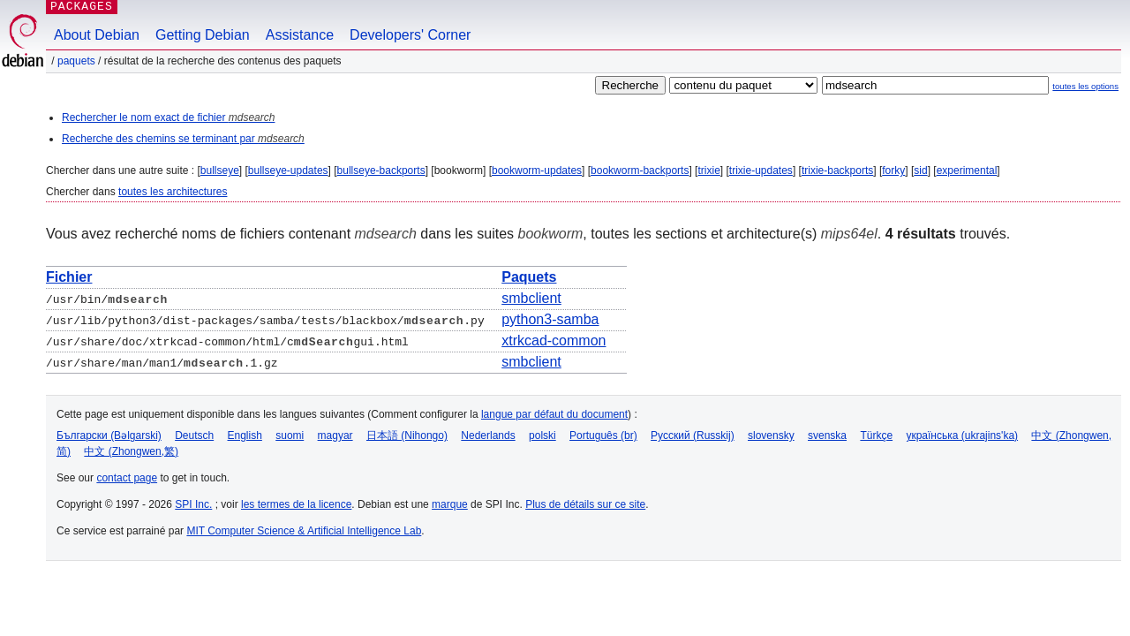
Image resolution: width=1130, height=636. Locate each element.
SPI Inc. (193, 504)
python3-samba (550, 319)
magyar (335, 435)
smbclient (531, 298)
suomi (289, 435)
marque (450, 504)
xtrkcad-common (553, 340)
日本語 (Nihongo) (407, 435)
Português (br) (603, 435)
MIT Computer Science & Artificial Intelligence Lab (303, 531)
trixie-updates (761, 170)
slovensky (771, 435)
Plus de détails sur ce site (585, 504)
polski (542, 435)
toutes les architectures (172, 192)
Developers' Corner (410, 34)
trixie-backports (837, 170)
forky (893, 170)
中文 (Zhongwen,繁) (131, 451)
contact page (126, 478)
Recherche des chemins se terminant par (183, 138)
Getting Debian (202, 34)
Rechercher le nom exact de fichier (168, 117)
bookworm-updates (537, 170)
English (245, 435)
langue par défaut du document (554, 414)
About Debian (96, 34)
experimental (967, 170)
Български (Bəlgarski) (109, 435)
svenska (827, 435)
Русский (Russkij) (692, 435)
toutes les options (1085, 86)
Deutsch (194, 435)
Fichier (69, 276)
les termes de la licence (296, 504)
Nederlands (488, 435)
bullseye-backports (381, 170)
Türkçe (876, 435)
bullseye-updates (288, 170)
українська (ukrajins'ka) (962, 435)
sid (920, 170)
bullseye (219, 170)
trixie (708, 170)
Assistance (300, 34)
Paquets (76, 61)
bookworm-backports (640, 170)
